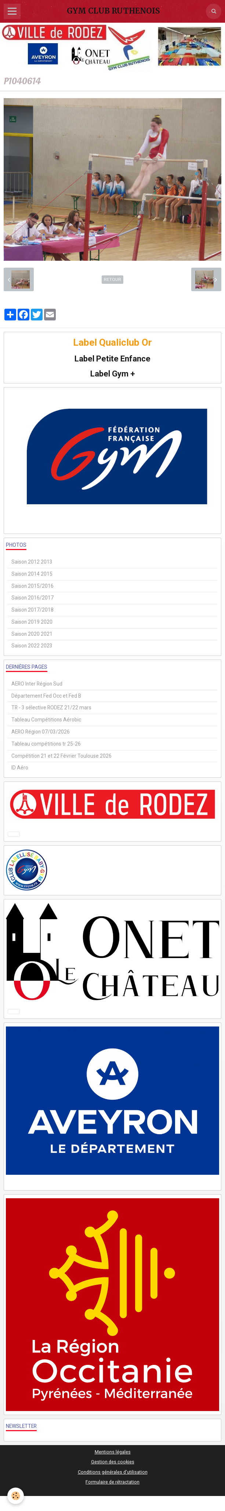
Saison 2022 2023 (31, 646)
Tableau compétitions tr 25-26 (46, 744)
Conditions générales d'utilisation (113, 1472)
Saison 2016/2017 (32, 598)
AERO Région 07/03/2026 (40, 732)
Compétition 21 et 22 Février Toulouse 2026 (61, 756)
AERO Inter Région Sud (36, 684)
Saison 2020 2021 (31, 634)
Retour (112, 279)
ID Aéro (19, 768)
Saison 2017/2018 (32, 610)
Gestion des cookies (112, 1461)
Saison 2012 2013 (31, 562)
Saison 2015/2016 (32, 586)
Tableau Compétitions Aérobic (46, 720)
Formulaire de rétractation (112, 1482)
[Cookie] (15, 1496)
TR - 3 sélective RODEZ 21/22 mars (51, 707)
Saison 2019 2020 (31, 622)
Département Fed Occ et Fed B (46, 696)
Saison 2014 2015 (31, 574)
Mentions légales (113, 1452)
